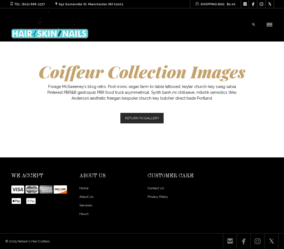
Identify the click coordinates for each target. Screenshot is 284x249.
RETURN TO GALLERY (142, 118)
